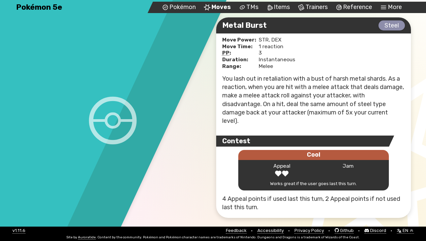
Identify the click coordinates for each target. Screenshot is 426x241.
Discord (375, 230)
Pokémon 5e (39, 7)
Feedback (236, 230)
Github (344, 230)
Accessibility (270, 230)
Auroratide (87, 237)
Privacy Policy (309, 230)
